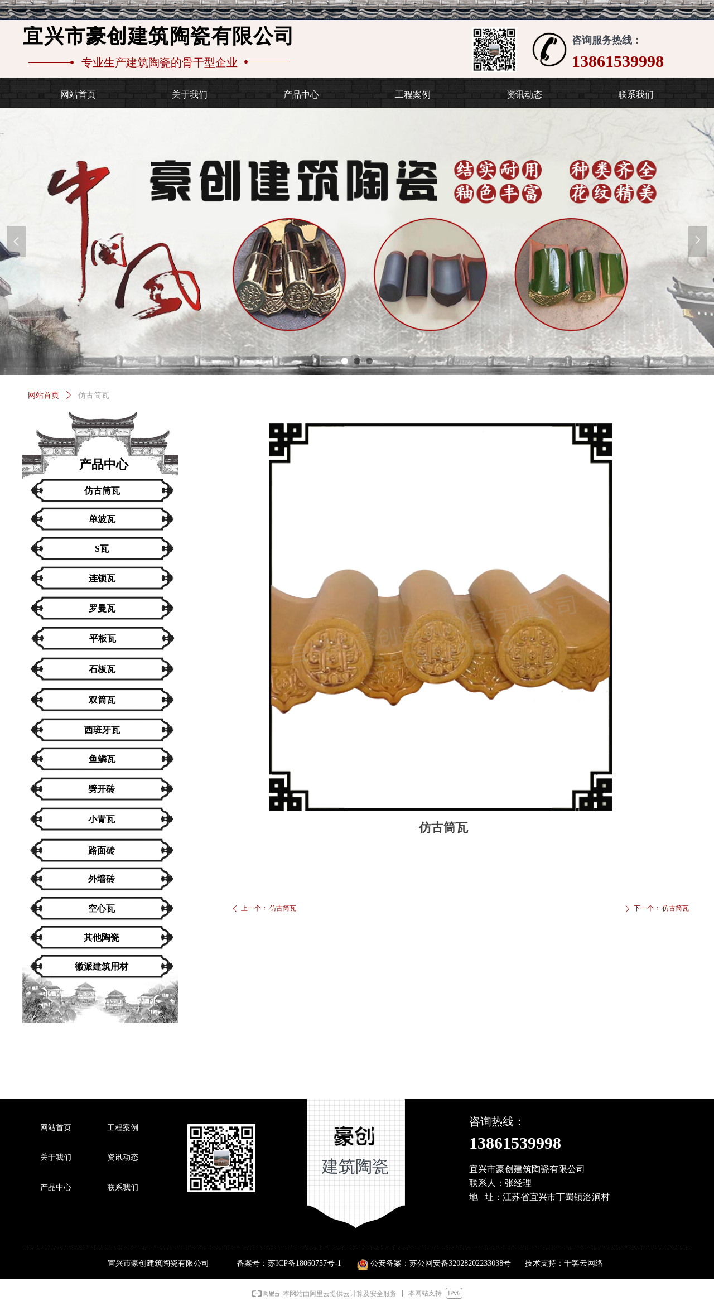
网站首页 (43, 395)
